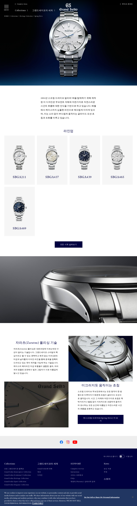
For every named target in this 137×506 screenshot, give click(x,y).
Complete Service (77, 469)
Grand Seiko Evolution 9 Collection (17, 475)
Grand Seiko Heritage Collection (16, 478)
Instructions (75, 472)
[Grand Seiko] (68, 6)
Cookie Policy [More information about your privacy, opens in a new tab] (38, 503)
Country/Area (21, 4)
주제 (105, 472)
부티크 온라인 (126, 4)
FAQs (73, 478)
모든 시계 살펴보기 (68, 244)
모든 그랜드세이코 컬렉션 (14, 469)
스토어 (107, 479)
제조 (39, 472)
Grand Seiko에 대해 (44, 469)
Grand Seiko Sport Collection (15, 481)
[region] (68, 497)
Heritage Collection (26, 16)
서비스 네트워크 (77, 475)
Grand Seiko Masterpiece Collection (17, 472)
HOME (6, 16)
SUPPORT (76, 463)
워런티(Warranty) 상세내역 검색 (83, 481)
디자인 (40, 475)
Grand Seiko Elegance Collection (16, 485)
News (106, 463)
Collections (21, 10)
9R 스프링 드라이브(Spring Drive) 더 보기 (100, 419)
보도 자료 (107, 469)
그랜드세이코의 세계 (43, 10)
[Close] (133, 497)
